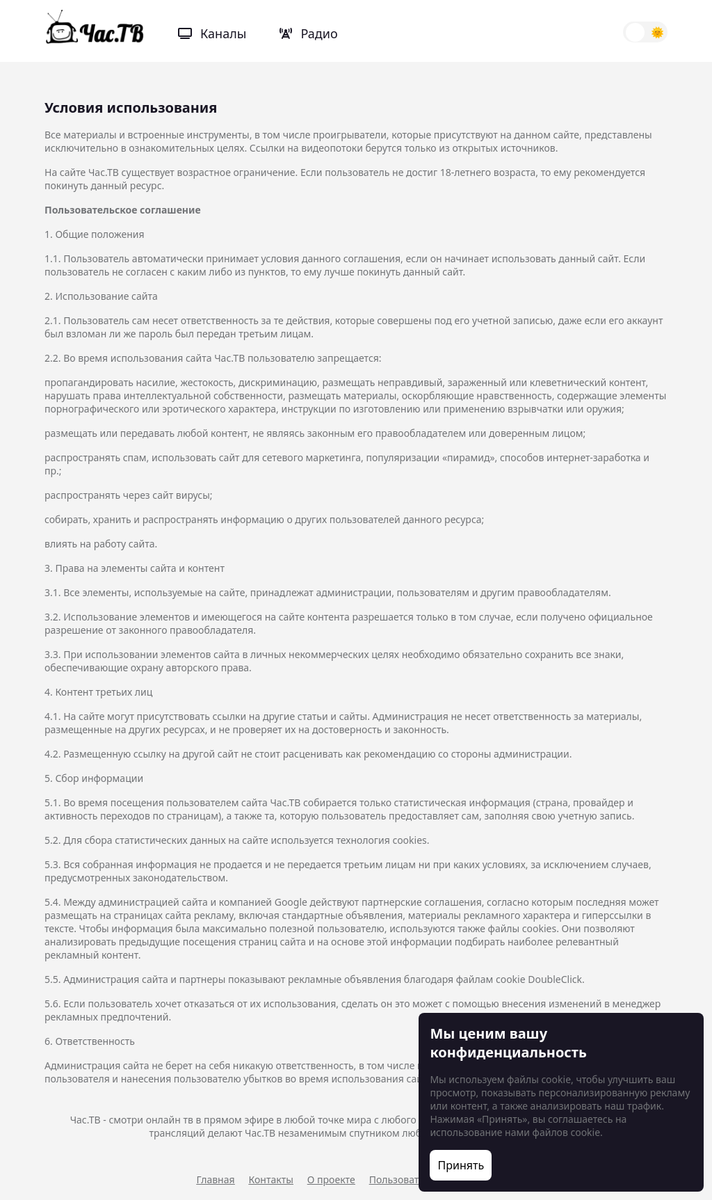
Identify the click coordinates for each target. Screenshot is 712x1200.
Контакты (271, 1179)
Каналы (212, 33)
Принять (461, 1165)
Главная (216, 1179)
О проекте (331, 1179)
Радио (308, 33)
